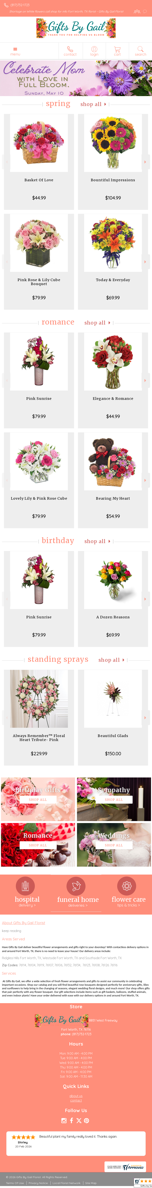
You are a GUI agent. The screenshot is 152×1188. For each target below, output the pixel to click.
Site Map (91, 1183)
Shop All (91, 104)
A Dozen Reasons (113, 617)
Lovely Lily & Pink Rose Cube (39, 498)
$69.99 (113, 298)
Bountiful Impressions (113, 180)
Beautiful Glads (113, 735)
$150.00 (113, 753)
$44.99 (39, 198)
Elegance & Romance (113, 398)
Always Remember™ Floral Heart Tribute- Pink (39, 737)
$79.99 (39, 298)
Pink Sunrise (39, 398)
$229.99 (39, 753)
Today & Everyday (113, 280)
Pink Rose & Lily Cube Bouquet (39, 282)
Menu (15, 54)
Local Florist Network (66, 1183)
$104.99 (113, 198)
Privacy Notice (38, 1183)
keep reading (11, 931)
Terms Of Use (15, 1183)
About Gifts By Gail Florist (23, 922)
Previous (6, 162)
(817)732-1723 (19, 5)
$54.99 (113, 516)
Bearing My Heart (113, 498)
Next (146, 162)
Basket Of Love (39, 180)
